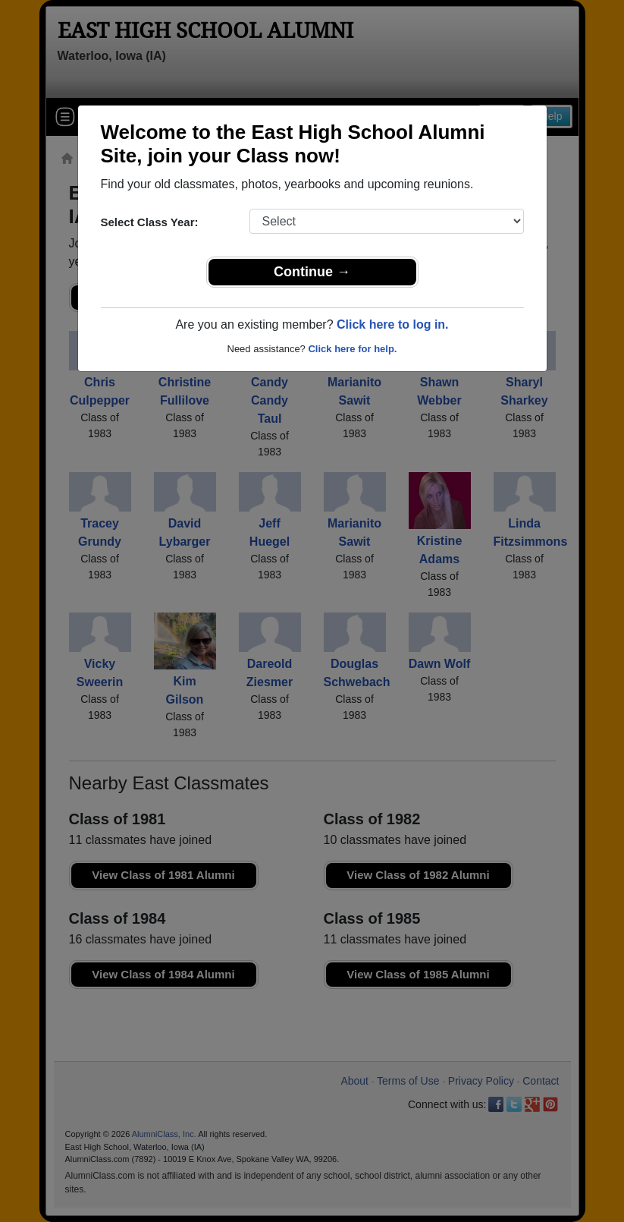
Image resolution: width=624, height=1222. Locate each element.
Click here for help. (352, 348)
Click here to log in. (393, 324)
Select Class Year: (150, 222)
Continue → (312, 271)
